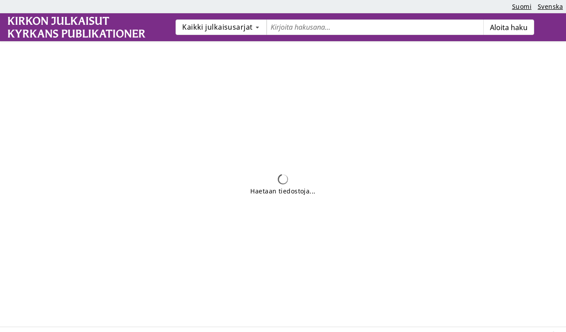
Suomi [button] (522, 6)
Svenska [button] (550, 6)
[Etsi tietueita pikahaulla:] (375, 27)
